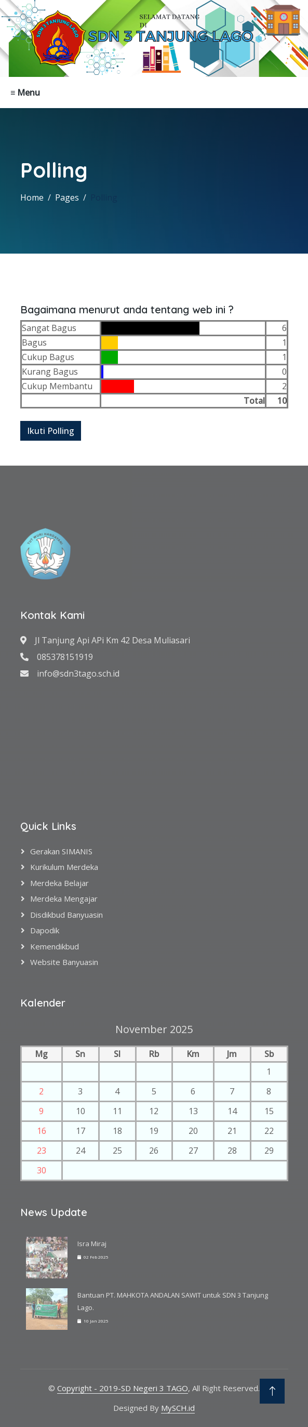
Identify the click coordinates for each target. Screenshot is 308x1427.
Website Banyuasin (64, 962)
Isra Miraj (91, 1243)
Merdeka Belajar (59, 883)
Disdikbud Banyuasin (66, 914)
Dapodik (44, 930)
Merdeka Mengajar (64, 898)
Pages (67, 197)
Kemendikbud (54, 946)
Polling (103, 197)
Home (32, 197)
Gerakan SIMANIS (61, 851)
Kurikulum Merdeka (64, 867)
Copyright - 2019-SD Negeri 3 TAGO (122, 1388)
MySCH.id (178, 1408)
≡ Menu (25, 92)
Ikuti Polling (50, 431)
